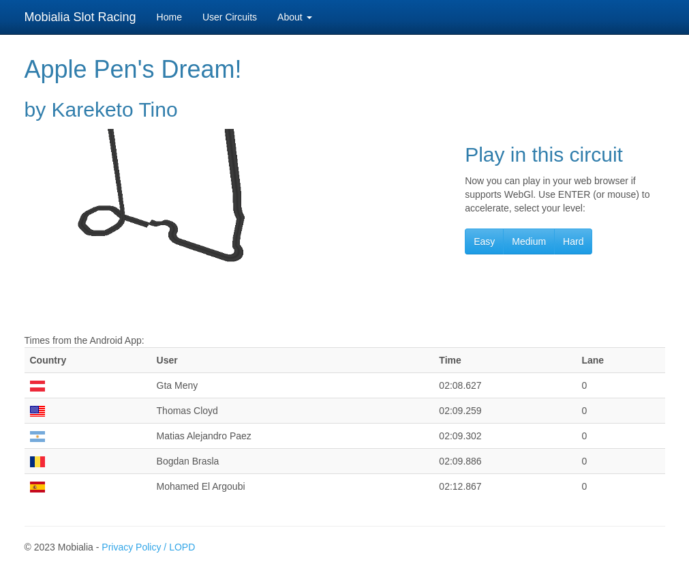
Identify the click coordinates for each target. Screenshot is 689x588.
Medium (529, 241)
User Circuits (229, 17)
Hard (573, 241)
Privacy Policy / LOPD (148, 547)
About (294, 17)
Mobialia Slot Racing (80, 17)
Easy (484, 241)
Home (169, 17)
